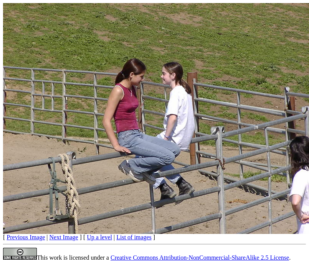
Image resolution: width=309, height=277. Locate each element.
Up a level (99, 237)
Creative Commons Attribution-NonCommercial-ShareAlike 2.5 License (200, 257)
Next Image (64, 237)
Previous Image (26, 237)
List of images (134, 237)
